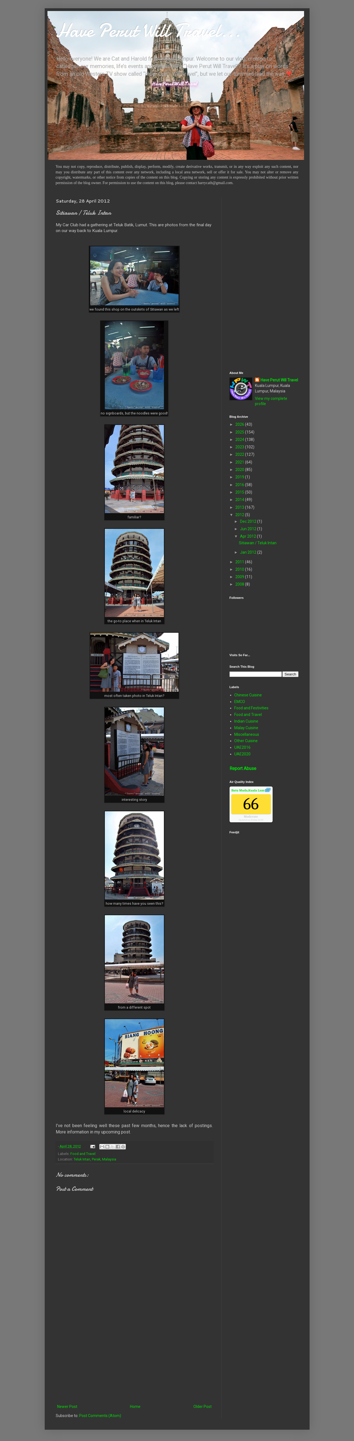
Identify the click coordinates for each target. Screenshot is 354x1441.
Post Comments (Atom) (100, 1415)
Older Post (202, 1406)
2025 (240, 432)
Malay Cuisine (246, 728)
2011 (240, 562)
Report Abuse (243, 768)
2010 (240, 569)
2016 (240, 485)
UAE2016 (242, 747)
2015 (240, 492)
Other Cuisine (246, 741)
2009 (240, 577)
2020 (240, 469)
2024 (240, 439)
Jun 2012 (248, 529)
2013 (240, 507)
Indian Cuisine (246, 721)
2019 (240, 477)
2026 (240, 424)
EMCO (239, 701)
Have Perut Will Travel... (148, 30)
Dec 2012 (248, 521)
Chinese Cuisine (248, 695)
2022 (240, 454)
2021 (240, 462)
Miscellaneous (246, 734)
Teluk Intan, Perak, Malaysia (95, 1159)
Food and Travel (82, 1154)
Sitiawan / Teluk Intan (257, 543)
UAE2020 (242, 754)
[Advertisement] (134, 1357)
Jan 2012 (248, 552)
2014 (240, 499)
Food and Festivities (251, 708)
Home (135, 1406)
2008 (240, 584)
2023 (240, 447)
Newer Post (67, 1406)
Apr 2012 (248, 536)
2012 (240, 515)
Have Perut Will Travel (279, 380)
